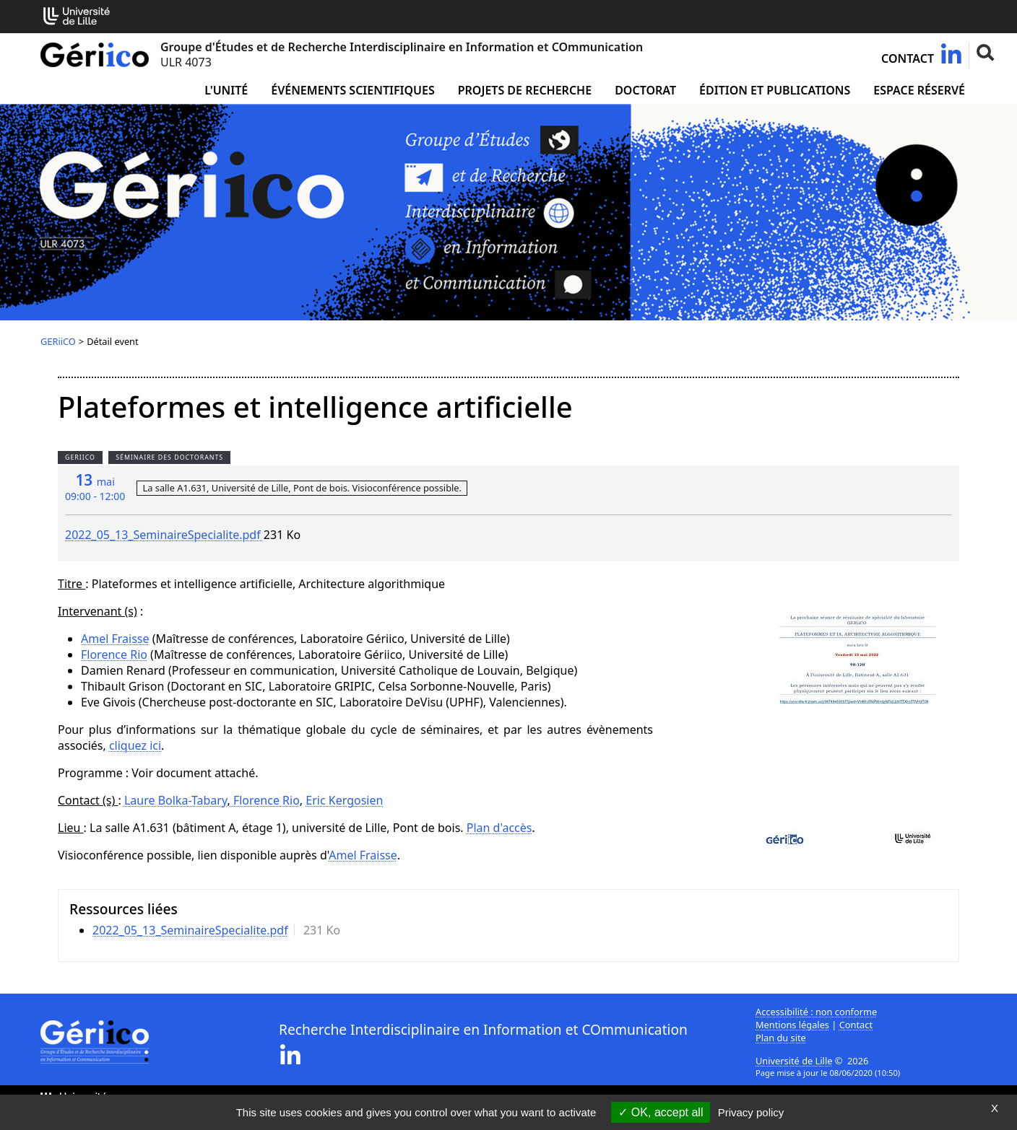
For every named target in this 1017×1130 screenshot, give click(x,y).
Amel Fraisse (115, 639)
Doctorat (645, 90)
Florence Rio (114, 654)
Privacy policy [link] (751, 1112)
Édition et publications (774, 90)
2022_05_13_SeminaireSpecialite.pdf (164, 535)
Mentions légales (792, 1024)
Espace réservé (919, 90)
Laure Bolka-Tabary (176, 800)
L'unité (226, 90)
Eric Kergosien (344, 800)
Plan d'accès (499, 828)
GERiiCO (58, 341)
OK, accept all (660, 1112)
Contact (907, 58)
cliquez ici (135, 745)
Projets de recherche (525, 90)
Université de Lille (794, 1060)
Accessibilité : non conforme (816, 1011)
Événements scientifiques (352, 90)
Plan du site (781, 1037)
